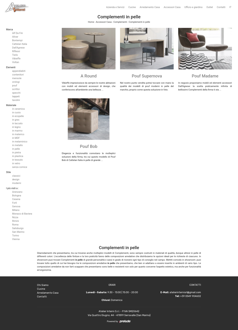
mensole (16, 78)
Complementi (120, 22)
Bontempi (17, 40)
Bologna (16, 195)
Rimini (15, 221)
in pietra (16, 152)
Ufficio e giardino (193, 7)
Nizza (15, 217)
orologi (16, 81)
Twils (15, 54)
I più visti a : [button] (12, 188)
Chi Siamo (42, 285)
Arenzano (17, 191)
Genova (16, 206)
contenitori (18, 74)
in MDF (16, 138)
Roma (15, 224)
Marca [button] (9, 29)
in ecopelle (18, 116)
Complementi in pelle (139, 22)
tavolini (16, 100)
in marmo (17, 130)
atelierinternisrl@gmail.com (185, 292)
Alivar (15, 36)
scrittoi (16, 89)
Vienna (16, 239)
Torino (15, 235)
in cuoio (16, 112)
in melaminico (19, 141)
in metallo (17, 145)
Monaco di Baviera (22, 213)
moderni (16, 183)
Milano (15, 210)
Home (91, 22)
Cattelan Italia (19, 44)
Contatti (221, 7)
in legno (16, 127)
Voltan (15, 62)
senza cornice (19, 167)
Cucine (132, 7)
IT (230, 7)
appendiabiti (18, 71)
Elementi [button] (10, 67)
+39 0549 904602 (190, 296)
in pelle (16, 148)
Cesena (16, 199)
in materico (18, 134)
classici (16, 175)
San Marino (18, 231)
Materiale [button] (11, 105)
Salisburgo (18, 228)
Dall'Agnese (18, 47)
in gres (15, 119)
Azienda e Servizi (115, 7)
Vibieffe (16, 58)
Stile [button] (8, 172)
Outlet (209, 7)
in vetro (16, 163)
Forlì (14, 202)
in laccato (17, 123)
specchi (16, 92)
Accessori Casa (172, 7)
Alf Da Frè (17, 33)
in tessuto (17, 159)
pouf (14, 85)
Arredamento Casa (150, 7)
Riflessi (16, 51)
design (15, 179)
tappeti (16, 96)
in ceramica (18, 108)
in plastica (17, 156)
